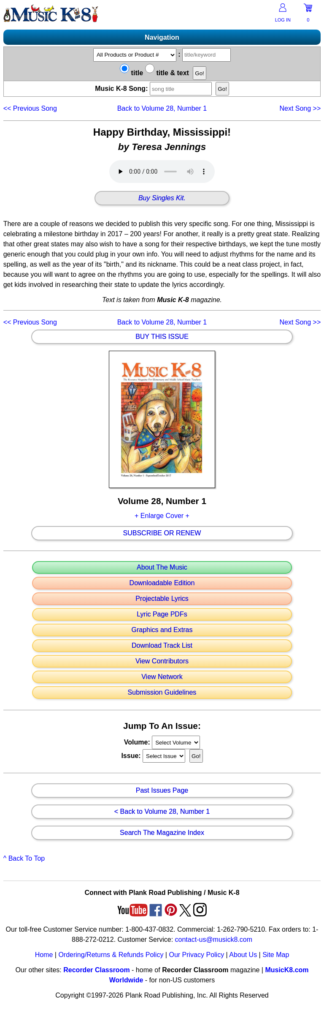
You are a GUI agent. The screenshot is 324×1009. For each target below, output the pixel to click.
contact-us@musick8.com (213, 939)
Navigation (162, 37)
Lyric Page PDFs (162, 614)
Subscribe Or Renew (162, 533)
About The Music (162, 567)
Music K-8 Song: (154, 88)
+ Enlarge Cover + (162, 515)
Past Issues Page (162, 790)
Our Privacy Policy (196, 954)
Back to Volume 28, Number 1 (162, 108)
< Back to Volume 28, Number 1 (162, 811)
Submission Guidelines (162, 692)
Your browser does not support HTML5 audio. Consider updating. (162, 171)
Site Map (275, 954)
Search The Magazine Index (162, 832)
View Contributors (162, 661)
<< (30, 108)
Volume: (138, 742)
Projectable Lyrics (162, 598)
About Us (243, 954)
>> (300, 108)
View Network (162, 677)
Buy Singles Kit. (162, 198)
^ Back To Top (24, 858)
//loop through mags (176, 742)
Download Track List (162, 645)
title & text (167, 72)
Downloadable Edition (162, 583)
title (131, 72)
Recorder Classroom (96, 970)
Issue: (132, 755)
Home (44, 954)
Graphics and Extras (162, 630)
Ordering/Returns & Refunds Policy (110, 954)
